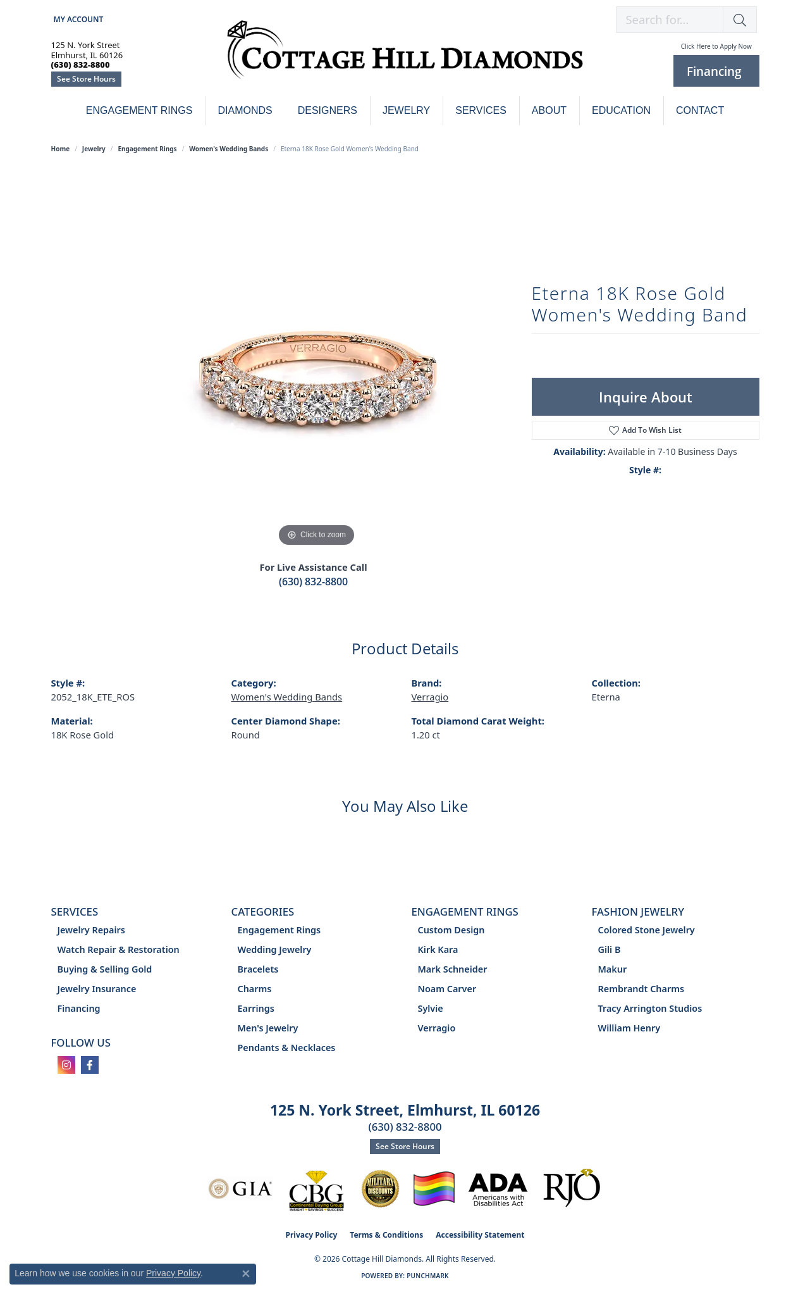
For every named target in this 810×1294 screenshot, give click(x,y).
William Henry (629, 1028)
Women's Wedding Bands (228, 148)
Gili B (609, 949)
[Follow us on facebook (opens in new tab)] (90, 1065)
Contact (700, 110)
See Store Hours (86, 78)
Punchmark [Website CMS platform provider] (428, 1275)
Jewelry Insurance (97, 989)
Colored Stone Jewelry (646, 930)
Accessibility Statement (480, 1234)
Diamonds (245, 110)
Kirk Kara (438, 949)
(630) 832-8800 (313, 581)
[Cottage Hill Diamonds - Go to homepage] (405, 56)
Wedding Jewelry (275, 949)
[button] (77, 19)
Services (480, 110)
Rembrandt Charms (641, 989)
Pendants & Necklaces (287, 1048)
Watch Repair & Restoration (119, 949)
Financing (79, 1008)
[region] (316, 360)
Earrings (256, 1008)
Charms (255, 989)
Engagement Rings (139, 110)
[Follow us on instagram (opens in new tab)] (66, 1065)
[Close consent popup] (246, 1274)
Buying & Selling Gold (105, 969)
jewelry (94, 148)
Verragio (430, 696)
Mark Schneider (453, 969)
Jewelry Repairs (91, 930)
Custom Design (451, 930)
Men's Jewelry (268, 1028)
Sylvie (430, 1008)
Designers (327, 110)
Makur (612, 969)
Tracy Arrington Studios (650, 1008)
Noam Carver (447, 989)
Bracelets (258, 969)
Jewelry (406, 110)
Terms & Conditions (386, 1234)
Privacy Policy (312, 1234)
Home (60, 148)
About (549, 110)
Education (621, 110)
